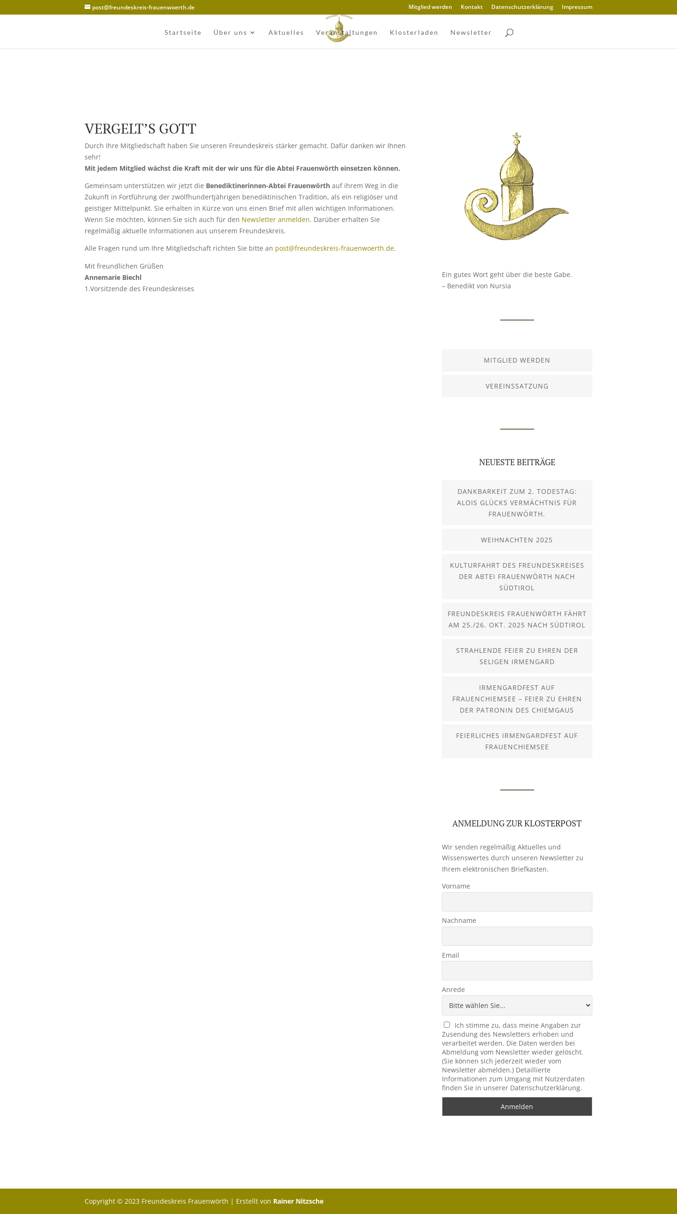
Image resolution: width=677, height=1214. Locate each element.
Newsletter (471, 32)
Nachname (459, 920)
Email (450, 955)
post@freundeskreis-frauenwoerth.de (334, 248)
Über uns (230, 32)
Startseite (183, 32)
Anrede (453, 989)
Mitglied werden (430, 7)
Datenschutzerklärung (522, 7)
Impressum (577, 7)
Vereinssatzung (517, 385)
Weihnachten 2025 (517, 539)
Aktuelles (286, 32)
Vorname (456, 885)
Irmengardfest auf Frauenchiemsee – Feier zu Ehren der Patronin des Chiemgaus (517, 698)
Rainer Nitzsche (298, 1201)
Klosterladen (414, 32)
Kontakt (472, 7)
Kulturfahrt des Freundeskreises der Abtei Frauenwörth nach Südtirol (517, 576)
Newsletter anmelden (276, 219)
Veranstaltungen (347, 32)
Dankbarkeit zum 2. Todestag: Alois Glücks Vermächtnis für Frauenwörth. (517, 502)
